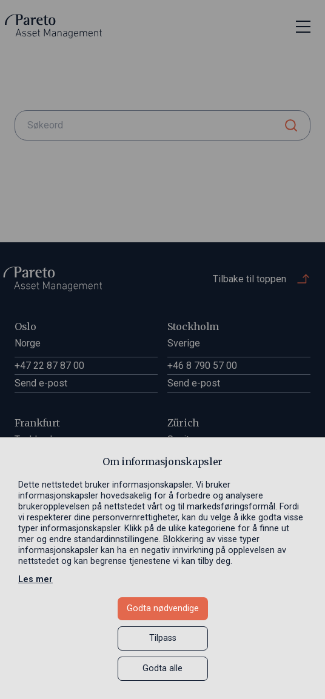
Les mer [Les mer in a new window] (35, 579)
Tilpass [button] (162, 638)
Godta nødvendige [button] (163, 608)
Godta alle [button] (162, 668)
